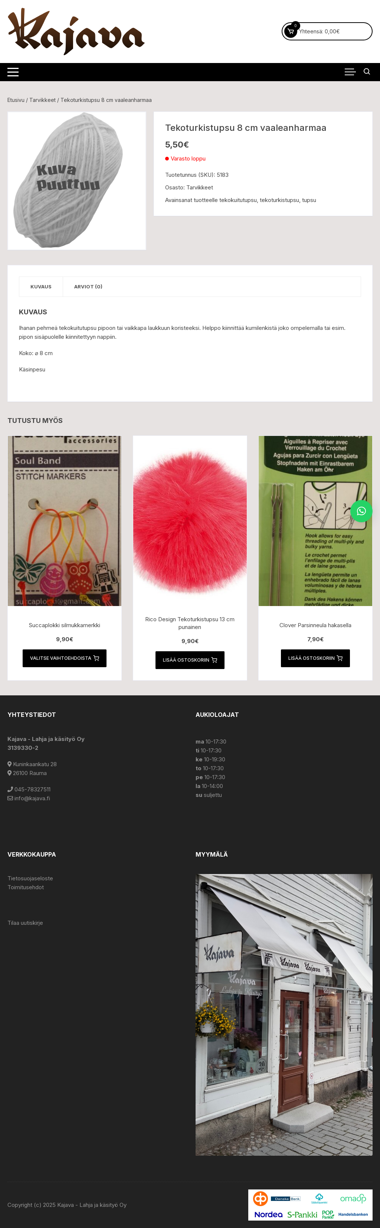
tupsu (309, 199)
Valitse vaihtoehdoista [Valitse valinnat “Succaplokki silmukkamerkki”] (64, 658)
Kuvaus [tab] (41, 286)
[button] (361, 511)
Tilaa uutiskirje (25, 922)
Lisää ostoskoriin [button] (190, 660)
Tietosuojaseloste (30, 878)
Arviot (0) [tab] (88, 286)
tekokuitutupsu (238, 199)
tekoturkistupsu (279, 199)
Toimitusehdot (25, 887)
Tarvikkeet (42, 100)
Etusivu (15, 100)
